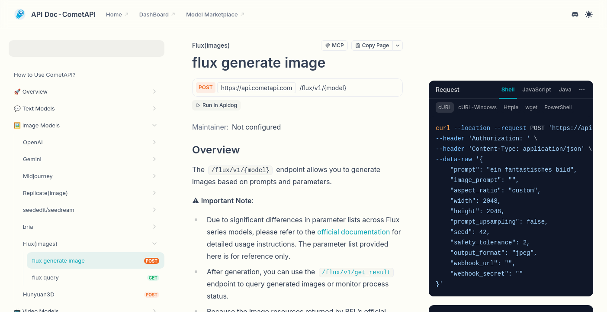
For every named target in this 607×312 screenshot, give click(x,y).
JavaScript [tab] (536, 89)
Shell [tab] (507, 89)
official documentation (353, 232)
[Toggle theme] (589, 14)
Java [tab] (565, 89)
